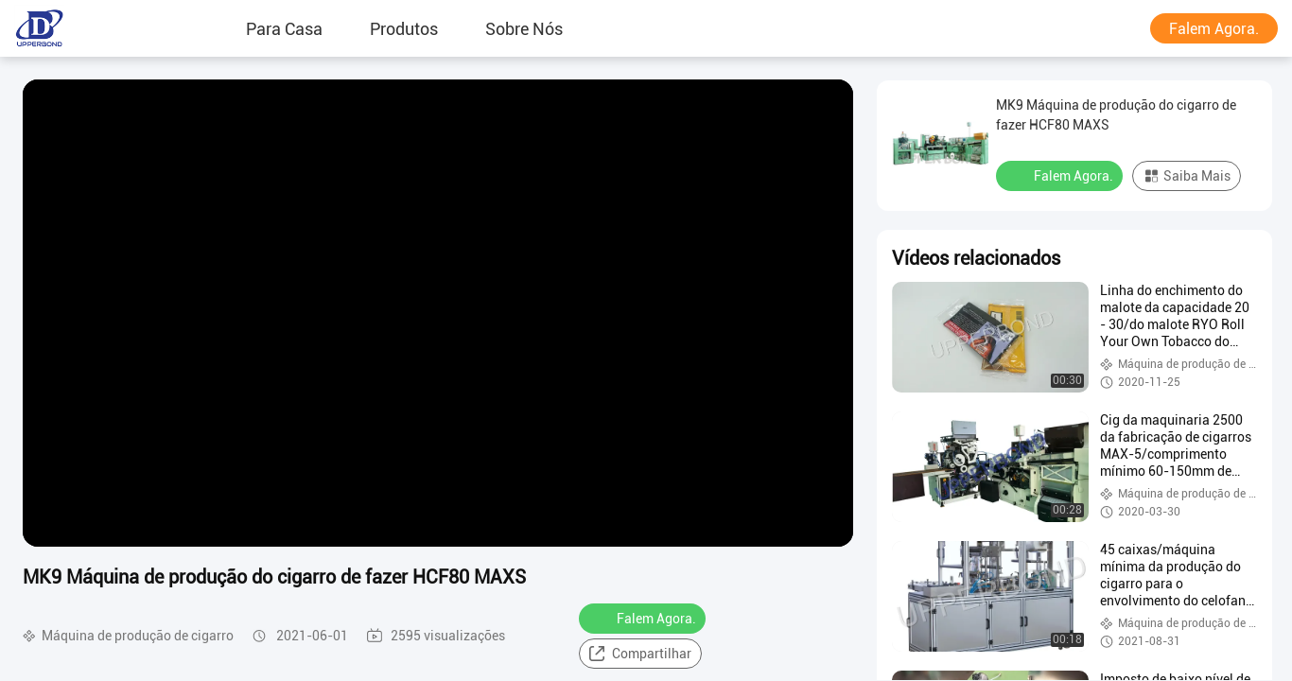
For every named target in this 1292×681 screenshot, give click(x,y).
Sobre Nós (524, 28)
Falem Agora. (1214, 29)
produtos (404, 28)
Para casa (284, 28)
